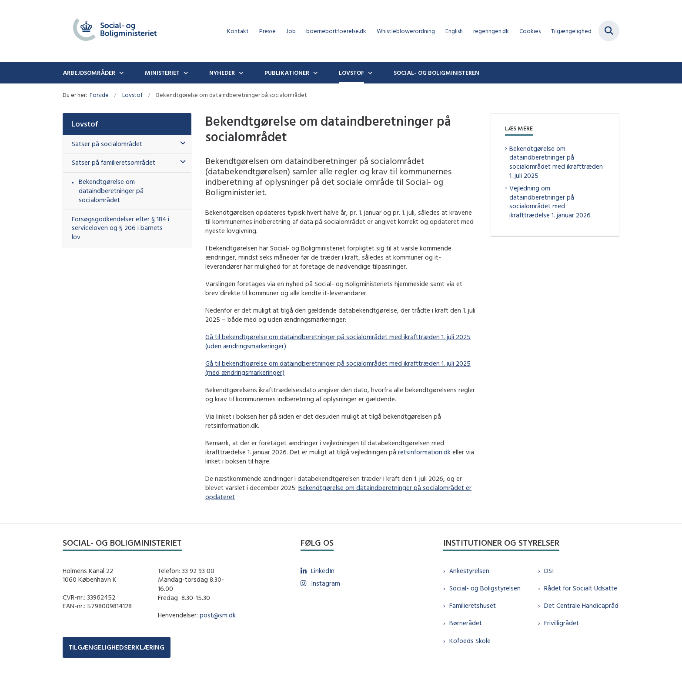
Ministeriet (162, 73)
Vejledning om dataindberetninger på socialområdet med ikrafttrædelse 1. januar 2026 (550, 201)
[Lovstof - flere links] (369, 72)
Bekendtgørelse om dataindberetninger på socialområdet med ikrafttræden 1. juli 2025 (556, 162)
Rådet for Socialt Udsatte (580, 588)
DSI (549, 571)
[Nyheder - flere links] (240, 72)
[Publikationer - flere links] (314, 72)
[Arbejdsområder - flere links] (120, 72)
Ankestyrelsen (469, 571)
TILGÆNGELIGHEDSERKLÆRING (116, 647)
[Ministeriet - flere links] (184, 72)
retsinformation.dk (424, 452)
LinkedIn (322, 571)
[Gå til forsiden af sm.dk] (115, 31)
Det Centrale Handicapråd (581, 605)
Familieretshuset (472, 605)
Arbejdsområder (89, 73)
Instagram (325, 583)
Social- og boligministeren (436, 73)
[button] (181, 143)
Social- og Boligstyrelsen (485, 588)
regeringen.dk (491, 31)
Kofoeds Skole (470, 641)
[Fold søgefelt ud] (608, 30)
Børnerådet (465, 623)
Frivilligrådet (561, 623)
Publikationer (286, 73)
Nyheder (222, 73)
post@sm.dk (218, 615)
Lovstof (351, 73)
